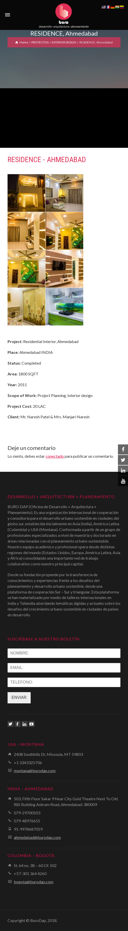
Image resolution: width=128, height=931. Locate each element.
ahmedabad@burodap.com (37, 837)
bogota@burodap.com (33, 881)
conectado (55, 456)
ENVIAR (19, 697)
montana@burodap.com (35, 770)
